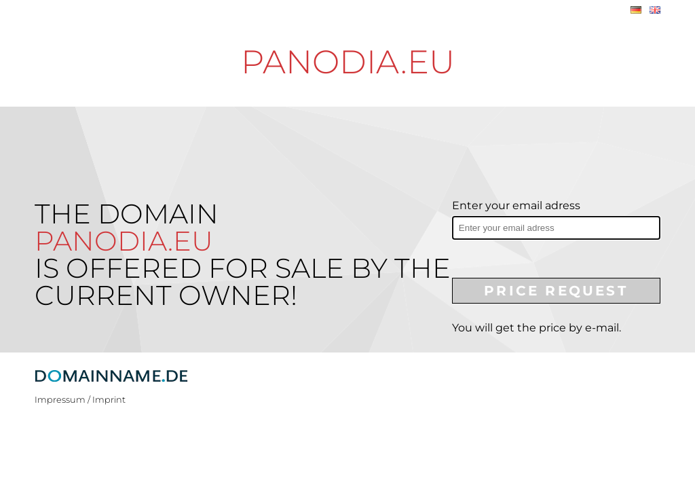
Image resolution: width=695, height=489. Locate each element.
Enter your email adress (516, 205)
